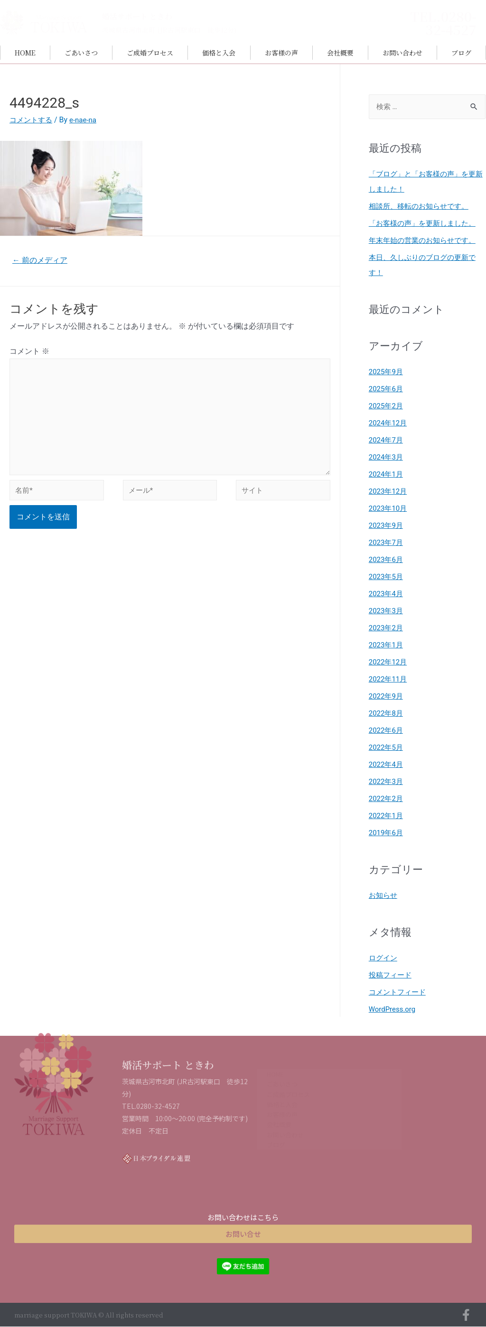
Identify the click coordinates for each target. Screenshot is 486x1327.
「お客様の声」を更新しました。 (426, 223)
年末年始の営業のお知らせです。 (426, 240)
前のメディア (42, 260)
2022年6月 (387, 730)
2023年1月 (387, 645)
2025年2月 (387, 406)
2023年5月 (387, 576)
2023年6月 (387, 559)
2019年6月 (387, 833)
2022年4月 (387, 764)
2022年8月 (387, 713)
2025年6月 (387, 389)
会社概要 (340, 52)
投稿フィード (391, 975)
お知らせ (384, 895)
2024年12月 (389, 423)
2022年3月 (387, 781)
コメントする (32, 119)
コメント (29, 352)
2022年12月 (389, 662)
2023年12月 (389, 491)
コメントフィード (399, 992)
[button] (243, 1225)
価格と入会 (218, 52)
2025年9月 (387, 372)
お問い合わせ (402, 52)
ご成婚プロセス (150, 52)
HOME (25, 52)
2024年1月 (387, 474)
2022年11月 (389, 679)
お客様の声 (281, 52)
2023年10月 (389, 508)
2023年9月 (387, 525)
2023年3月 (387, 611)
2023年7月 (387, 542)
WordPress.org (394, 1009)
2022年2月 (387, 798)
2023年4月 (387, 594)
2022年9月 (387, 696)
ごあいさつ (81, 52)
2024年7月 (387, 440)
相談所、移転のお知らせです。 (422, 206)
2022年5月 (387, 747)
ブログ (461, 52)
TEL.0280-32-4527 (443, 23)
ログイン (384, 958)
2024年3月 (387, 457)
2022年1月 (387, 815)
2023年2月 (387, 628)
